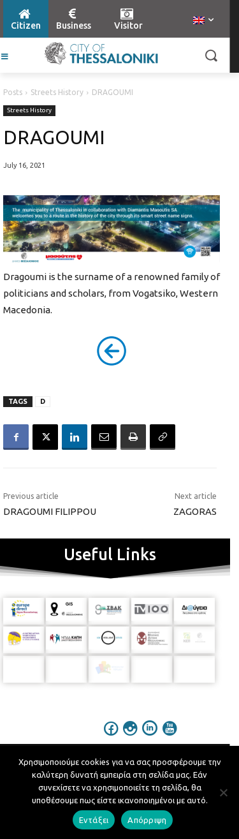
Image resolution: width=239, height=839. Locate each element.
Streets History (57, 92)
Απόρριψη (146, 819)
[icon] (110, 737)
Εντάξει (94, 819)
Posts (12, 92)
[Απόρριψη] (223, 792)
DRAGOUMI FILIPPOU (49, 511)
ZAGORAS (195, 511)
